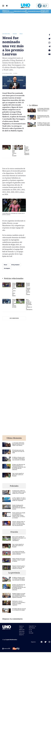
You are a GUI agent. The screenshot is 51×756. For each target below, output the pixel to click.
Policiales (17, 11)
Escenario (37, 11)
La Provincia (11, 11)
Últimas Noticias (5, 11)
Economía (31, 11)
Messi (21, 33)
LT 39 (46, 11)
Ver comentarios (14, 318)
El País (26, 11)
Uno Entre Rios (6, 33)
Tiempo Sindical (43, 11)
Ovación (22, 11)
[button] (3, 5)
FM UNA (31, 633)
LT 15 (48, 11)
